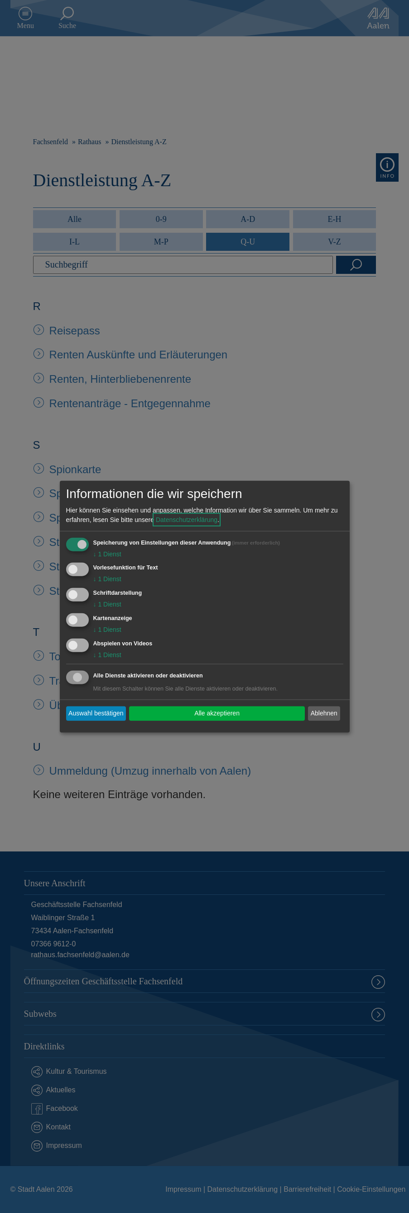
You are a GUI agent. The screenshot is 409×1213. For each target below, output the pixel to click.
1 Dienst (107, 553)
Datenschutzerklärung (186, 519)
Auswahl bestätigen (95, 713)
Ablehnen (324, 713)
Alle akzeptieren (217, 713)
